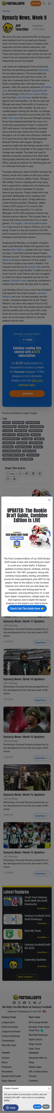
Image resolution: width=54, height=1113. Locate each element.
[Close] (49, 1088)
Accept (37, 1106)
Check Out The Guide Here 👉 (27, 608)
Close (46, 1106)
